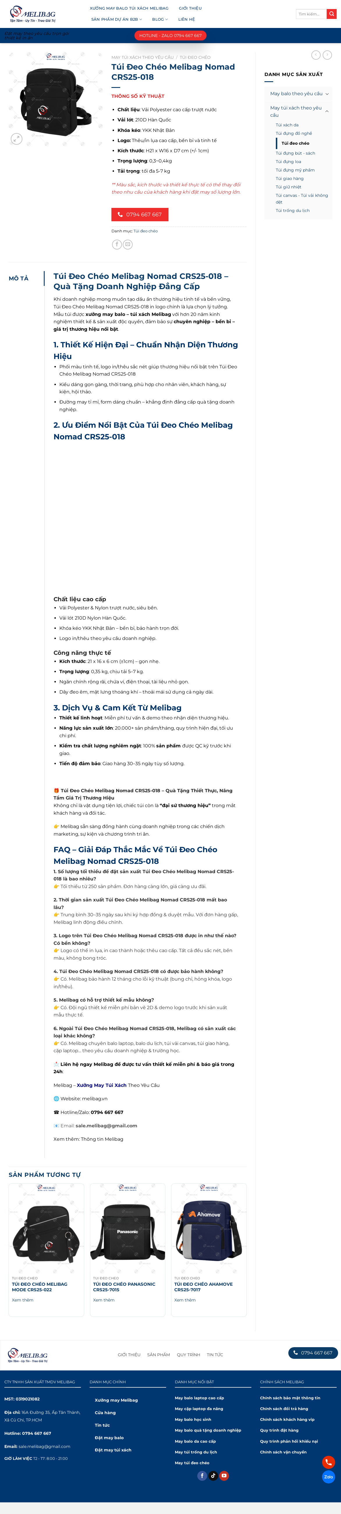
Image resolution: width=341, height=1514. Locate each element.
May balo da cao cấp (195, 1441)
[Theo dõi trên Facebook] (202, 1476)
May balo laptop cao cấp (199, 1398)
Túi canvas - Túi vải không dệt (302, 199)
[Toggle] (327, 93)
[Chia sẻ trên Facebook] (117, 245)
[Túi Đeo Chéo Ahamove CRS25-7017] (208, 1229)
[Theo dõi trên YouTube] (224, 1476)
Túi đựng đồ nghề (294, 133)
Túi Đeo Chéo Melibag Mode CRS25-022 (40, 1287)
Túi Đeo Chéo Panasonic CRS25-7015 (124, 1287)
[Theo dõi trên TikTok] (213, 1476)
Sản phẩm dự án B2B (116, 19)
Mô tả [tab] (19, 278)
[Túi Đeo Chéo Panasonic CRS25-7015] (127, 1229)
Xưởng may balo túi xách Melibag (129, 8)
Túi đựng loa (288, 161)
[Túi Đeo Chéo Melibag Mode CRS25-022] (46, 1229)
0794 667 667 (36, 1433)
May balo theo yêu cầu (296, 93)
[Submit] (332, 14)
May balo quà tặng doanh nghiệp (208, 1430)
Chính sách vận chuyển (283, 1452)
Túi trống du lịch (293, 210)
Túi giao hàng (290, 178)
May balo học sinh (193, 1419)
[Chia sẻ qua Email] (128, 245)
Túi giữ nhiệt (288, 187)
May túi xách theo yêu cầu (296, 111)
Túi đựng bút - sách (295, 153)
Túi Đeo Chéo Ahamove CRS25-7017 (203, 1287)
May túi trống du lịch (196, 1452)
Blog (160, 19)
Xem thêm (22, 1300)
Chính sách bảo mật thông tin (290, 1398)
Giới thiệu (190, 8)
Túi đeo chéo (295, 143)
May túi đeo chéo (192, 1463)
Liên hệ (186, 19)
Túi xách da (287, 125)
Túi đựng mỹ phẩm (295, 170)
